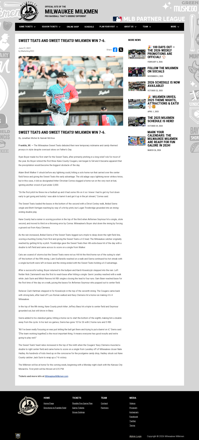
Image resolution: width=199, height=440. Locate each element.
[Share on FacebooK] (115, 49)
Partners (104, 408)
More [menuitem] (175, 26)
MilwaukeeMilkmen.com (56, 376)
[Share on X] (121, 49)
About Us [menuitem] (130, 26)
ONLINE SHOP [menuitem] (74, 26)
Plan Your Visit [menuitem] (109, 26)
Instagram (133, 412)
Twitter (132, 421)
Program (133, 408)
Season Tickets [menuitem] (51, 26)
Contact (104, 403)
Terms (132, 425)
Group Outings (78, 412)
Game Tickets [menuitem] (27, 26)
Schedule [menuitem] (89, 27)
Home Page (49, 403)
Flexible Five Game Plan (82, 403)
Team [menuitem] (147, 26)
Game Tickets (78, 408)
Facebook (133, 417)
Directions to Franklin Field (55, 408)
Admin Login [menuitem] (135, 436)
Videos (132, 403)
